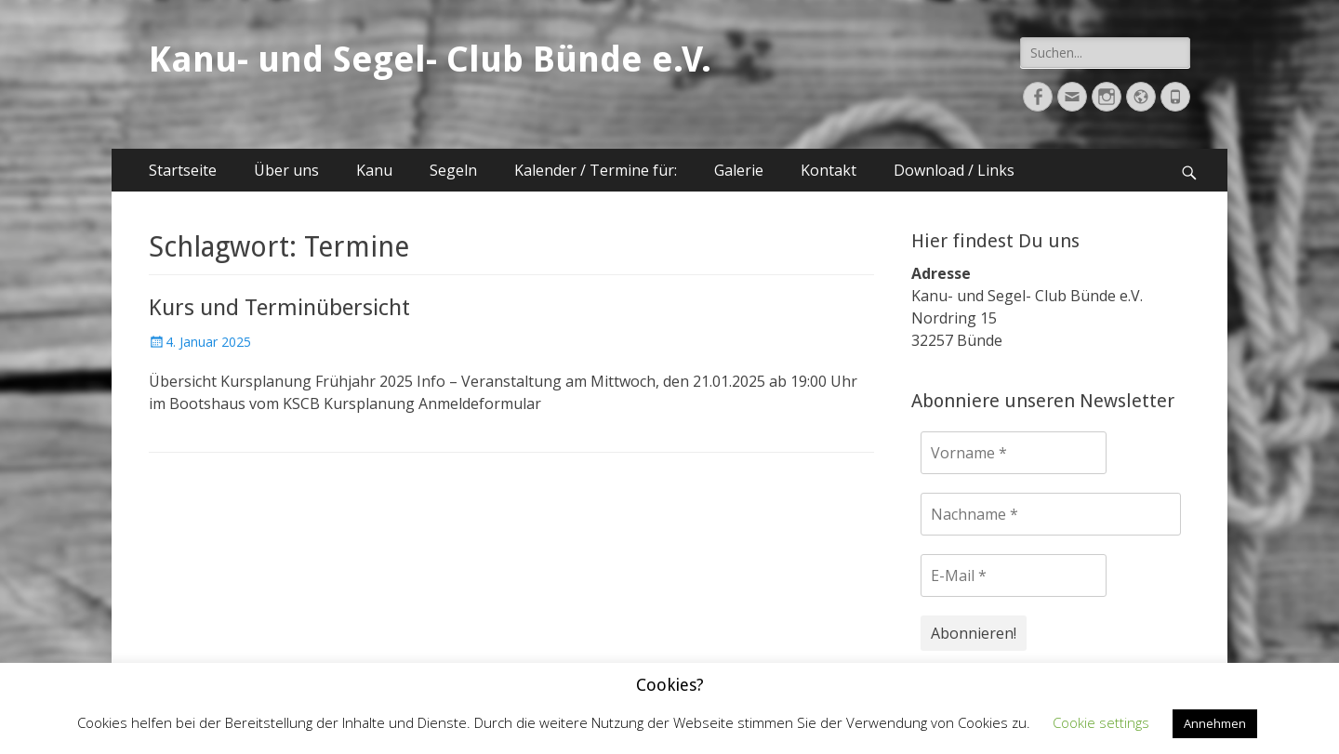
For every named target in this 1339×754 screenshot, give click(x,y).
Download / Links (954, 170)
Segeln (453, 170)
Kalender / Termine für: (595, 170)
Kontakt (828, 170)
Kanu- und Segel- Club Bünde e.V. (430, 59)
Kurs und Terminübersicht (279, 308)
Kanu (374, 170)
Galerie (738, 170)
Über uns (286, 170)
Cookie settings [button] (1101, 722)
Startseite (183, 170)
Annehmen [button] (1215, 723)
